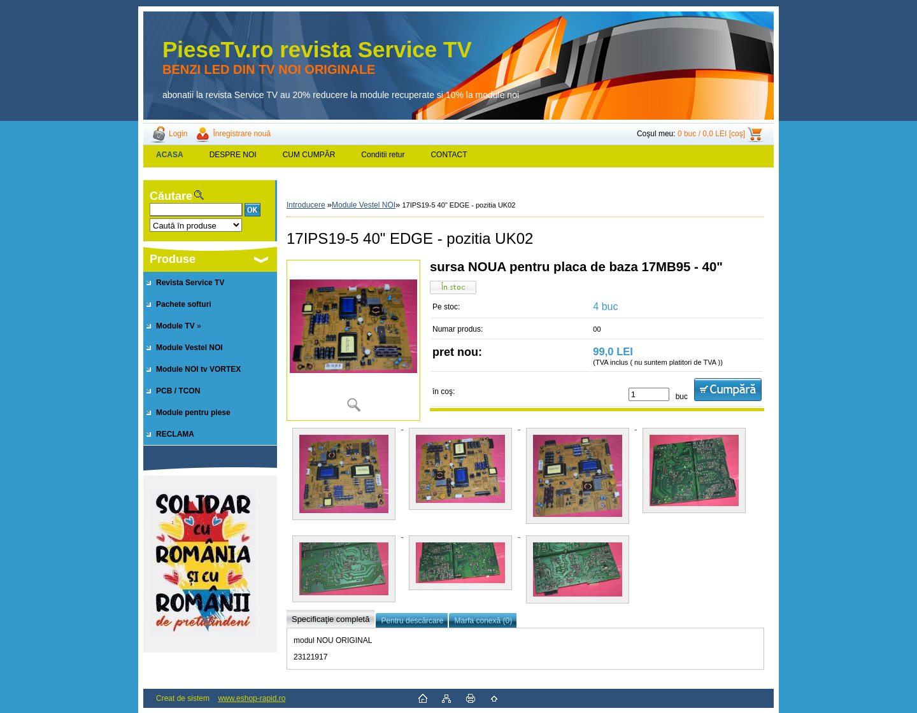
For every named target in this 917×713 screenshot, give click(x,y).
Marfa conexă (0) (483, 620)
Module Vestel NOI (363, 205)
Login (178, 133)
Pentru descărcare (412, 620)
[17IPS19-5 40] (353, 340)
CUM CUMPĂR (309, 154)
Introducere (306, 205)
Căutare (171, 196)
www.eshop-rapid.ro (251, 698)
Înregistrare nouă (242, 133)
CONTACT (448, 154)
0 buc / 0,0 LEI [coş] (711, 133)
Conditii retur (382, 154)
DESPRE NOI (233, 154)
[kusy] (649, 394)
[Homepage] (170, 154)
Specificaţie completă (330, 619)
